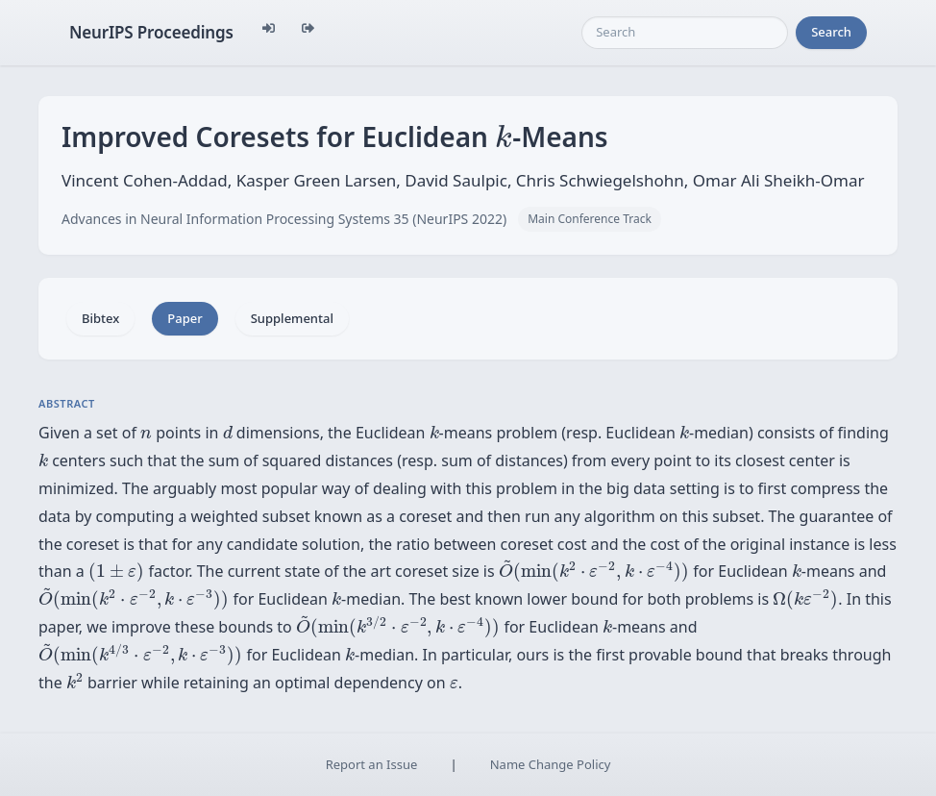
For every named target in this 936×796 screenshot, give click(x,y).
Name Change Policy (550, 764)
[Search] (684, 32)
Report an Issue (372, 764)
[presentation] (503, 135)
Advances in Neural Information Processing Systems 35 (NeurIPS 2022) (284, 219)
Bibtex (100, 318)
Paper (184, 318)
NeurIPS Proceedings (151, 32)
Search (831, 31)
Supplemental (292, 318)
